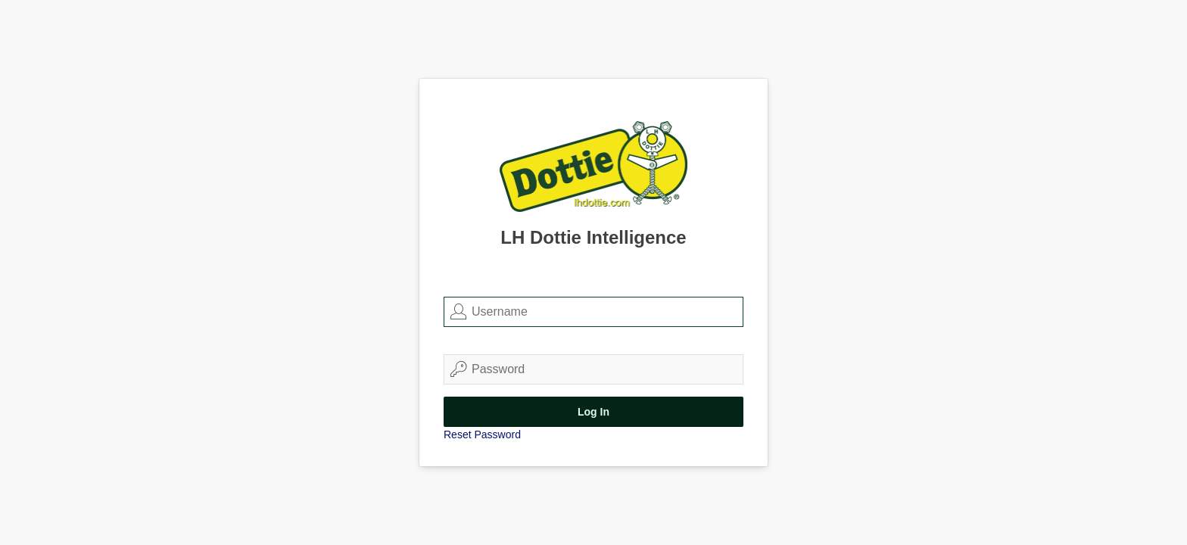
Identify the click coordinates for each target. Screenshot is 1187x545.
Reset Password (482, 434)
